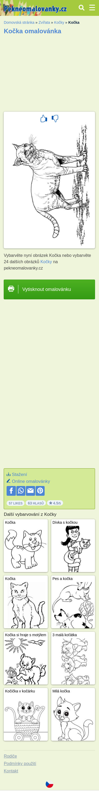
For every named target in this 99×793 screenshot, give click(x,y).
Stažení (19, 474)
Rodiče (10, 756)
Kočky (59, 22)
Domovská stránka (19, 22)
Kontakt (11, 771)
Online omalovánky (31, 481)
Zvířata (44, 22)
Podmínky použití (20, 763)
